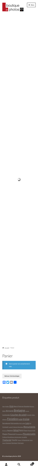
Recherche (19, 464)
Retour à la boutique (12, 376)
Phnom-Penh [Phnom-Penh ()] (31, 430)
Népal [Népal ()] (16, 430)
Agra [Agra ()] (3, 406)
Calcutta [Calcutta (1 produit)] (27, 411)
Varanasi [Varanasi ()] (8, 443)
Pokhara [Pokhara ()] (4, 437)
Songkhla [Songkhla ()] (24, 437)
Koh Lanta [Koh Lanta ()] (22, 423)
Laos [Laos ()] (27, 423)
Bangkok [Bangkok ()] (26, 406)
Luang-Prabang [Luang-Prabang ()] (13, 427)
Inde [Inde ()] (20, 419)
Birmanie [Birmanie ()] (9, 411)
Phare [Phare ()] (25, 430)
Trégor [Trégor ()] (19, 440)
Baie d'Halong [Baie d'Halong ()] (19, 406)
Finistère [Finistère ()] (12, 419)
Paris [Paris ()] (21, 430)
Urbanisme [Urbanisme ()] (25, 440)
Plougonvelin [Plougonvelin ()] (29, 433)
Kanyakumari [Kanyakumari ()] (6, 423)
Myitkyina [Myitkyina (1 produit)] (4, 430)
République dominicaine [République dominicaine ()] (14, 437)
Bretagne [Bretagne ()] (19, 410)
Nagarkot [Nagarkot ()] (10, 430)
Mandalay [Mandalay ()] (20, 427)
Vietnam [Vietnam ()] (21, 443)
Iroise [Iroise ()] (26, 419)
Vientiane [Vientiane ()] (14, 443)
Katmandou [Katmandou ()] (15, 423)
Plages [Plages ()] (4, 434)
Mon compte (6, 464)
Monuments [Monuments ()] (29, 426)
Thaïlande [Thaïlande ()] (6, 440)
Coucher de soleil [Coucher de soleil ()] (18, 414)
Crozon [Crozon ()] (29, 415)
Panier (29, 463)
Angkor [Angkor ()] (7, 406)
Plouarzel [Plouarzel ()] (11, 434)
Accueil (7, 348)
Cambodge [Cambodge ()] (6, 415)
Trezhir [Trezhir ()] (14, 440)
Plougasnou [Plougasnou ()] (19, 434)
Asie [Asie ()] (11, 406)
